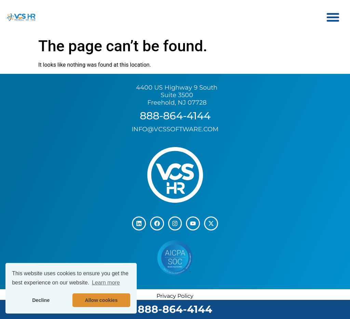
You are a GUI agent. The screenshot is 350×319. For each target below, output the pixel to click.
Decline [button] (41, 300)
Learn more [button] (106, 282)
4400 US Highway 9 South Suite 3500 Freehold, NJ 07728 (176, 95)
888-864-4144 (175, 309)
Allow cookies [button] (101, 300)
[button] (333, 17)
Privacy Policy (175, 296)
